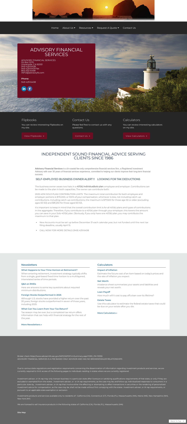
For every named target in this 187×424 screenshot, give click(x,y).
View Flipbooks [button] (33, 136)
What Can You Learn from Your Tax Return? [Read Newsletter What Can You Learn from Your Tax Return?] (44, 309)
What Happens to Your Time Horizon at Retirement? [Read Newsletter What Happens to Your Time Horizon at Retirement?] (49, 270)
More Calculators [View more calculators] (107, 313)
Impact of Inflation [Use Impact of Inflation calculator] (107, 270)
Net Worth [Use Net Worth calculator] (103, 281)
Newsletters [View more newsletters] (29, 264)
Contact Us (129, 27)
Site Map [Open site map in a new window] (21, 412)
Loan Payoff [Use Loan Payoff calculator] (103, 292)
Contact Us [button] (81, 136)
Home (55, 27)
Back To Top (177, 421)
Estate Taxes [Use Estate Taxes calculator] (104, 300)
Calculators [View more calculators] (104, 264)
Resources (85, 27)
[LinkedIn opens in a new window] (23, 89)
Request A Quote (107, 27)
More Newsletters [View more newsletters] (31, 324)
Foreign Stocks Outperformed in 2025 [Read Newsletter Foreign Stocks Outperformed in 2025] (41, 295)
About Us (67, 27)
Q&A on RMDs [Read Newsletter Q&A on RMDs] (28, 284)
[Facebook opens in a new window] (29, 89)
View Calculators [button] (135, 136)
